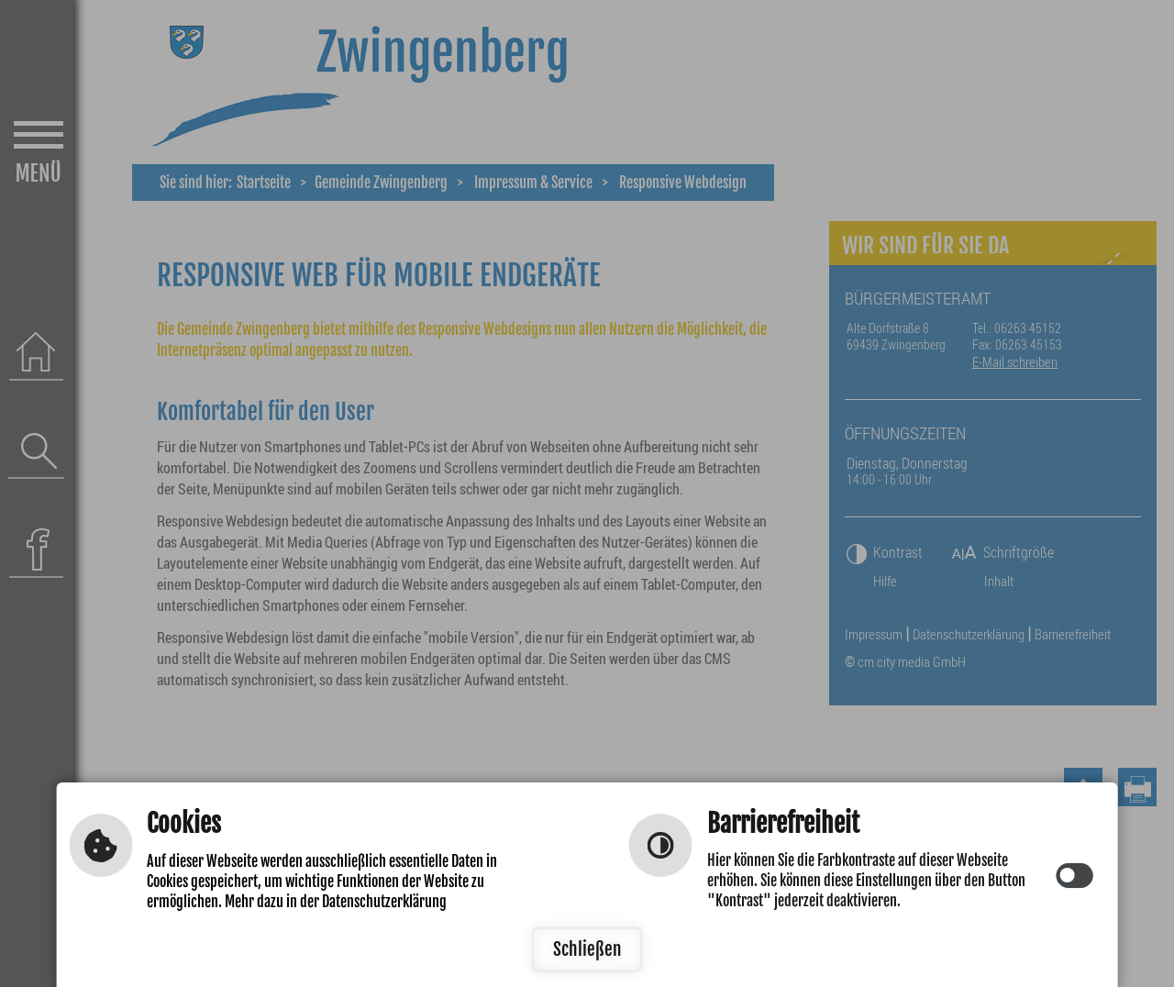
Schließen (587, 949)
